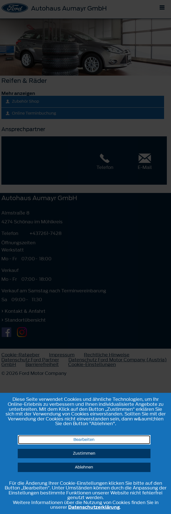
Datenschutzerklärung (94, 507)
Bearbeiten (84, 440)
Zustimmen (84, 453)
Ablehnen (84, 467)
